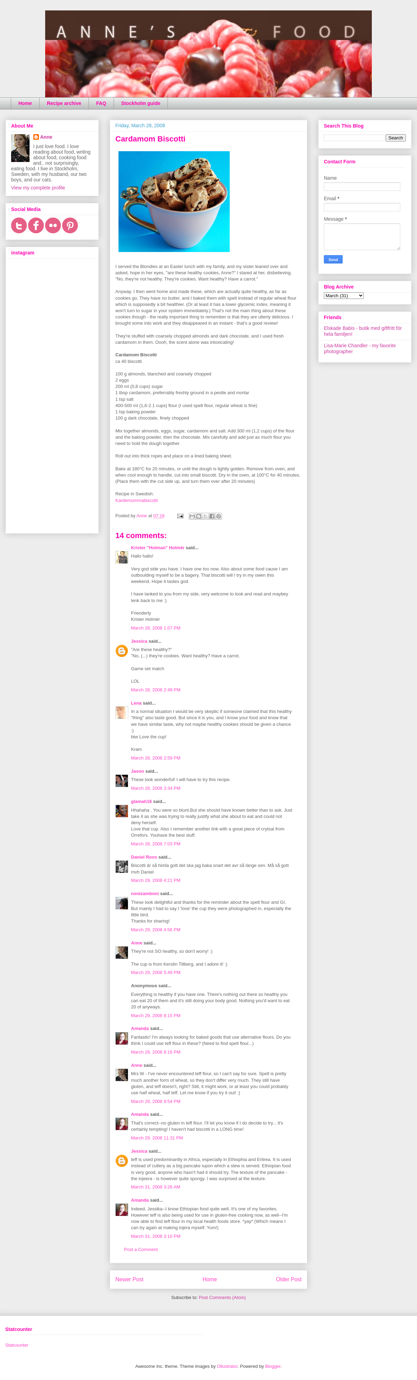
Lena (136, 703)
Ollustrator (227, 1366)
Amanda (140, 1028)
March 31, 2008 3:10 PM (155, 1236)
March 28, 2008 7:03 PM (155, 843)
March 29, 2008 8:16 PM (155, 1052)
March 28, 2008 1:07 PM (155, 628)
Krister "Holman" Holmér (158, 547)
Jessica (139, 641)
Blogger (272, 1366)
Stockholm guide (141, 103)
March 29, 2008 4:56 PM (155, 929)
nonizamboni (145, 893)
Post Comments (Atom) (222, 1297)
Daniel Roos (144, 857)
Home (25, 103)
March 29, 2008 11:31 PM (157, 1137)
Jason (137, 771)
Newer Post (129, 1279)
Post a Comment (141, 1249)
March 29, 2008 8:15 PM (155, 1015)
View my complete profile (38, 187)
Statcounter (16, 1345)
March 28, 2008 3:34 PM (155, 788)
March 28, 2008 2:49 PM (155, 689)
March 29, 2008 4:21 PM (155, 880)
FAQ (101, 103)
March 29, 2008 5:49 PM (155, 972)
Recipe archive (64, 103)
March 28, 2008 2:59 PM (155, 758)
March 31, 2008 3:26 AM (155, 1187)
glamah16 (141, 801)
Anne (136, 942)
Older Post (289, 1279)
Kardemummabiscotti (136, 500)
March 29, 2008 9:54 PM (155, 1101)
